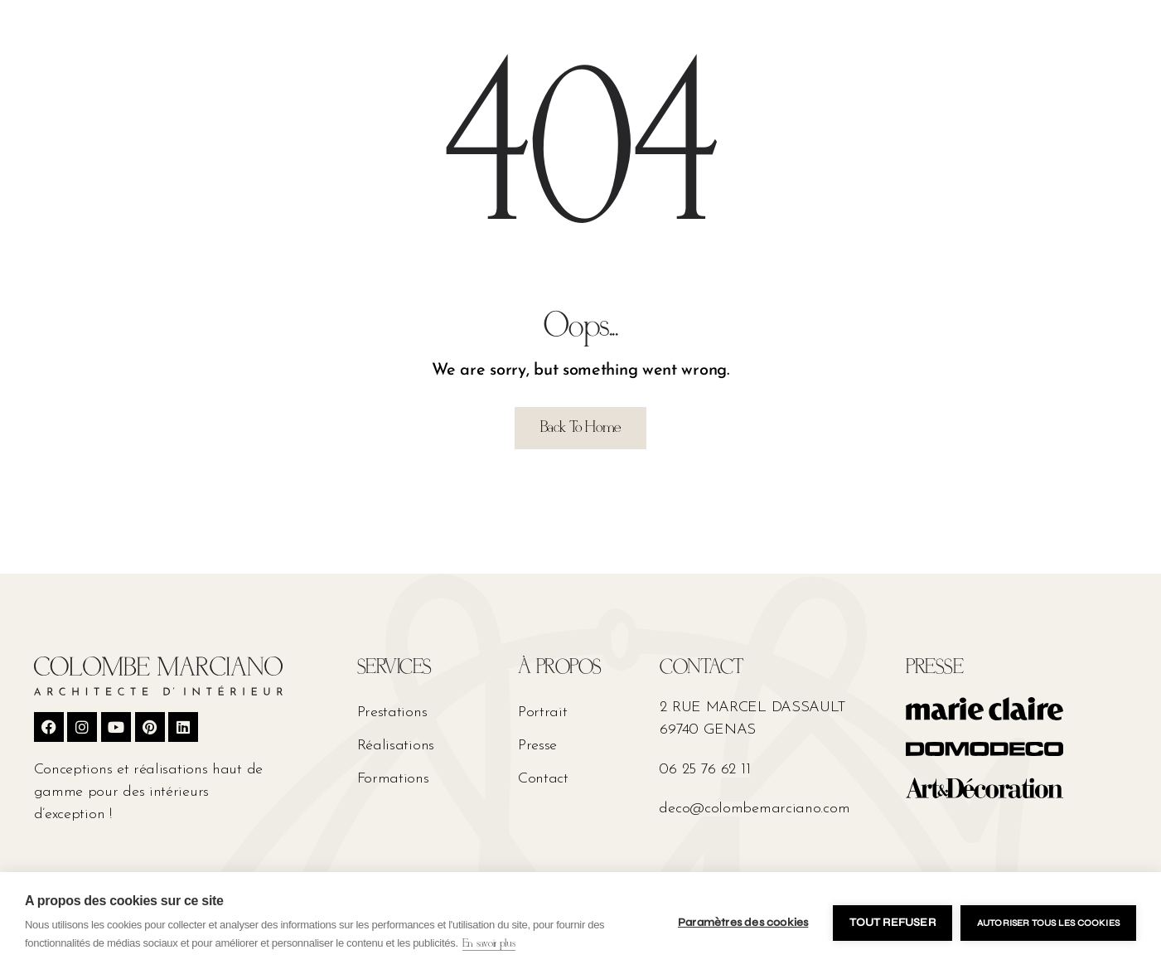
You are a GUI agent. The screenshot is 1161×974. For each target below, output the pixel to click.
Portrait (543, 712)
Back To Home (580, 428)
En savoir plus (488, 944)
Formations (393, 779)
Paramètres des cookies (743, 922)
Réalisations (395, 746)
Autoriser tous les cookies (1048, 923)
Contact (543, 779)
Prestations (392, 712)
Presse (537, 746)
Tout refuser (892, 922)
